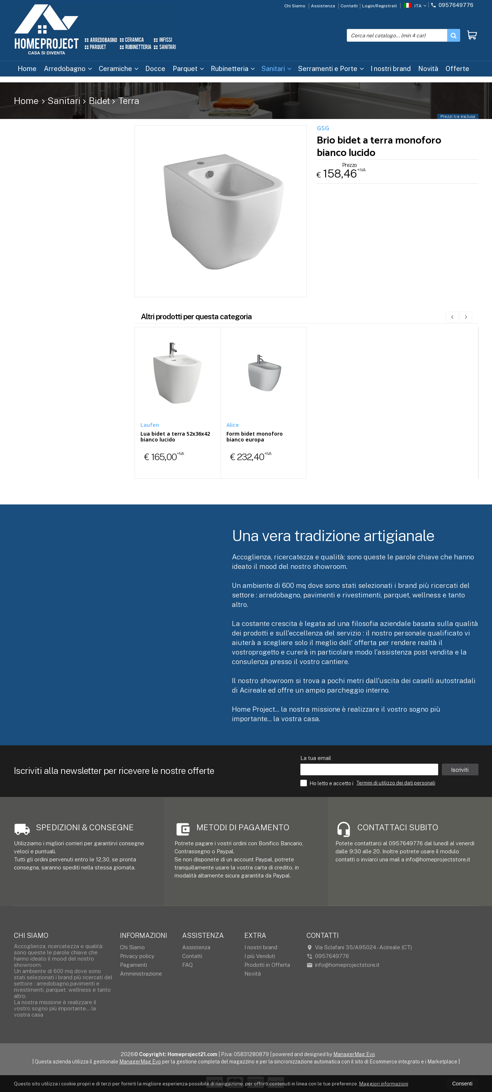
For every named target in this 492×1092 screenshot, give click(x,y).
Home (27, 68)
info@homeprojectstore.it (343, 965)
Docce (155, 68)
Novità (428, 68)
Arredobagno (68, 68)
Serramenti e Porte (331, 68)
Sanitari (277, 68)
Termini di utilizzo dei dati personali (396, 783)
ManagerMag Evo (354, 1054)
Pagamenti (133, 965)
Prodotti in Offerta (267, 965)
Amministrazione (141, 973)
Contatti (349, 5)
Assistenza (323, 5)
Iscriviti (460, 770)
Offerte (457, 68)
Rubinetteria (233, 68)
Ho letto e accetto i (327, 782)
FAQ (187, 965)
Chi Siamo (294, 5)
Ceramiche (119, 68)
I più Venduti (259, 956)
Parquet (188, 68)
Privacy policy (137, 956)
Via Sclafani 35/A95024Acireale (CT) (359, 947)
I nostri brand (391, 68)
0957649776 (452, 5)
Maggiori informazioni (383, 1084)
